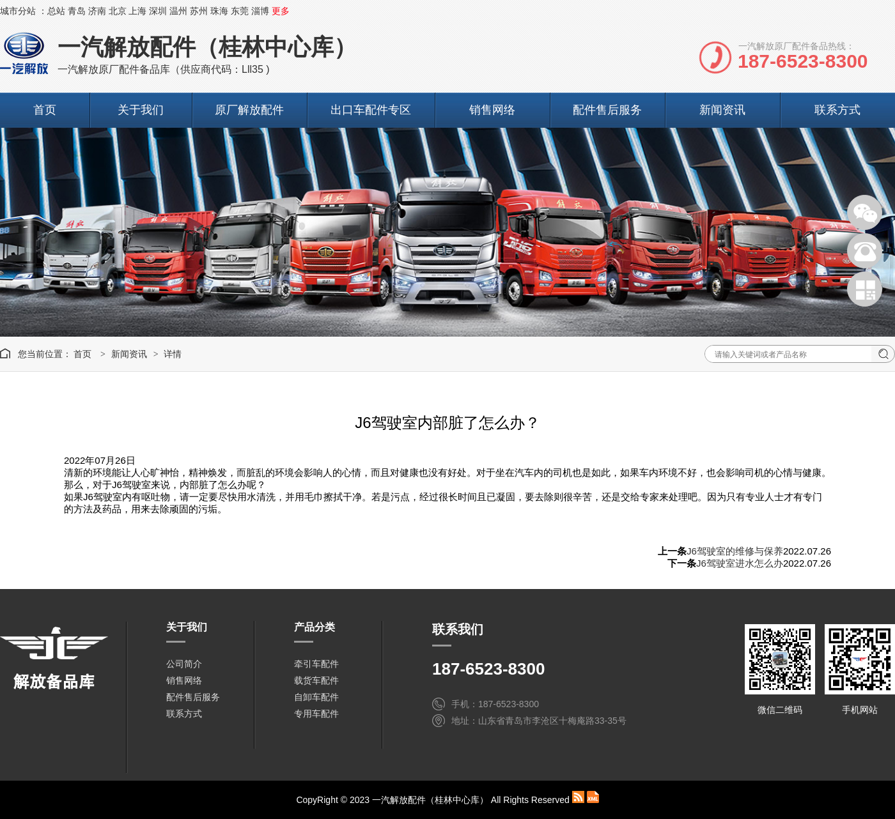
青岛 (77, 11)
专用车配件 (316, 713)
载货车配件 (316, 680)
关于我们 (141, 109)
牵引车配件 (316, 664)
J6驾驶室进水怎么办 (739, 563)
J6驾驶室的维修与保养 (735, 551)
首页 (44, 109)
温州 (178, 11)
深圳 (158, 11)
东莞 (240, 11)
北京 (118, 11)
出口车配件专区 (371, 109)
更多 (281, 11)
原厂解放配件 (249, 109)
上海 (137, 11)
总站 (56, 11)
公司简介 (184, 664)
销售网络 (492, 109)
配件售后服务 (607, 109)
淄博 (260, 11)
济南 (97, 11)
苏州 (199, 11)
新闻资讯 (722, 109)
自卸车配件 (316, 697)
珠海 (219, 11)
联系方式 (837, 109)
